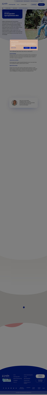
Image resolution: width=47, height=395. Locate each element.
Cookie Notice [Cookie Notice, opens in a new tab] (13, 45)
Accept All (33, 47)
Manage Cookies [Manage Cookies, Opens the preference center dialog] (13, 47)
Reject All (26, 47)
